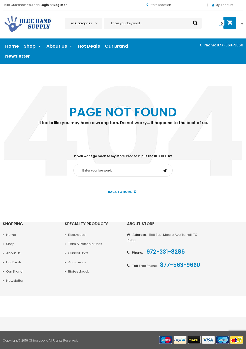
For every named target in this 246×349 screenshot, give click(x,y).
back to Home (122, 192)
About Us (59, 46)
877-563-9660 (230, 45)
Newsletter (17, 56)
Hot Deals (89, 46)
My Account (224, 5)
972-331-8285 (165, 252)
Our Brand (116, 46)
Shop (32, 46)
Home (12, 46)
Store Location (159, 5)
